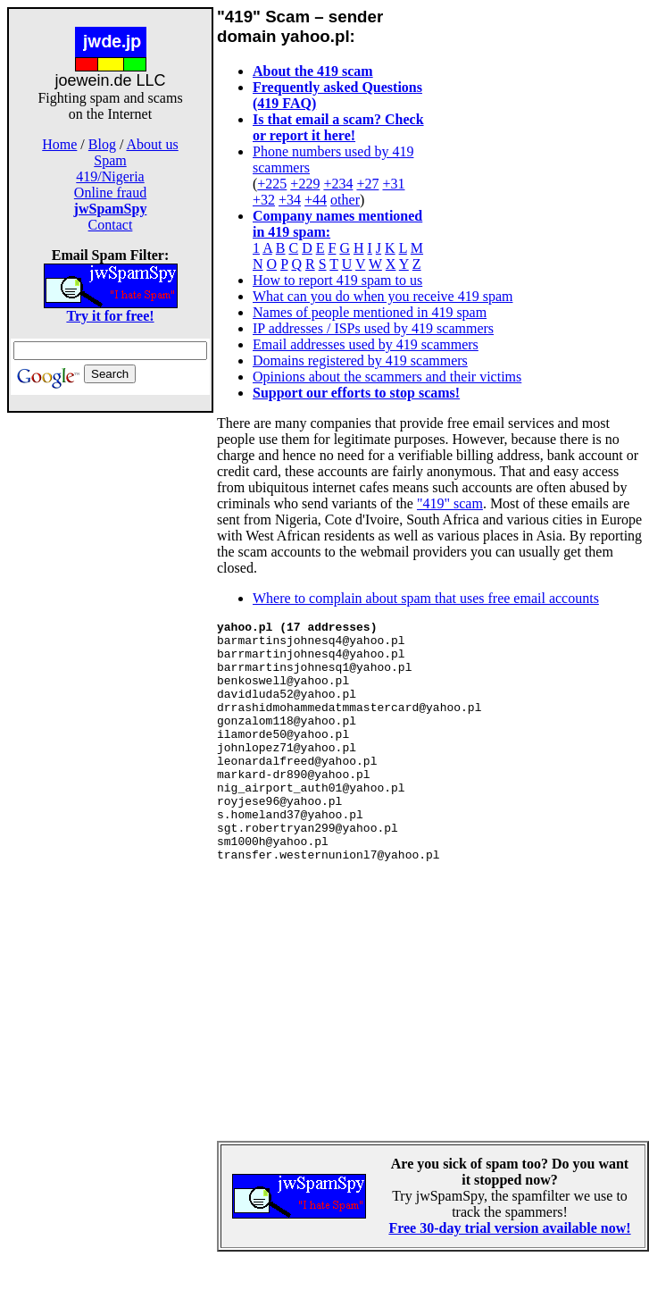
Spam (110, 160)
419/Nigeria (110, 176)
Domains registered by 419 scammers (360, 360)
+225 (272, 183)
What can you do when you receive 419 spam (382, 296)
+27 (367, 183)
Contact (110, 224)
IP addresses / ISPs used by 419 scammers (373, 328)
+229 (305, 183)
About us (153, 144)
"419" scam (450, 503)
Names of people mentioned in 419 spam (370, 312)
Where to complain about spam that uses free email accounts (426, 598)
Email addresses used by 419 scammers (365, 344)
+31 (393, 183)
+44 (315, 199)
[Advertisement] (110, 695)
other (345, 199)
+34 (290, 199)
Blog (102, 144)
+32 (264, 199)
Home (59, 144)
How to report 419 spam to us (337, 280)
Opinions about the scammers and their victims (387, 376)
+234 (338, 183)
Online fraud (110, 192)
